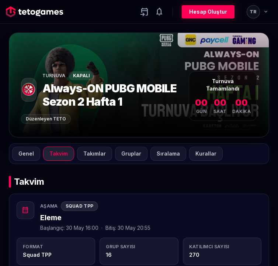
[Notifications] (159, 11)
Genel (26, 153)
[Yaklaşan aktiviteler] (144, 11)
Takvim (58, 153)
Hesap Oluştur (208, 11)
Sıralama (168, 153)
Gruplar (131, 153)
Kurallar (205, 153)
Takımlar (94, 153)
